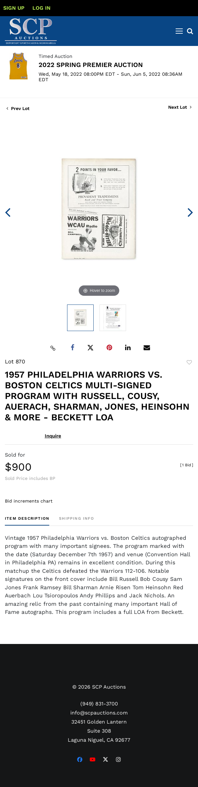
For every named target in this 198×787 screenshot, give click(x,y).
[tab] (27, 521)
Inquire (53, 436)
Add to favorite (189, 362)
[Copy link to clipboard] (53, 348)
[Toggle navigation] (179, 31)
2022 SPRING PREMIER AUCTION (91, 65)
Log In (41, 8)
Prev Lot (17, 108)
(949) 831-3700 (99, 704)
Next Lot (180, 107)
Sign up (13, 8)
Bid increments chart (28, 501)
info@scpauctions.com (99, 713)
